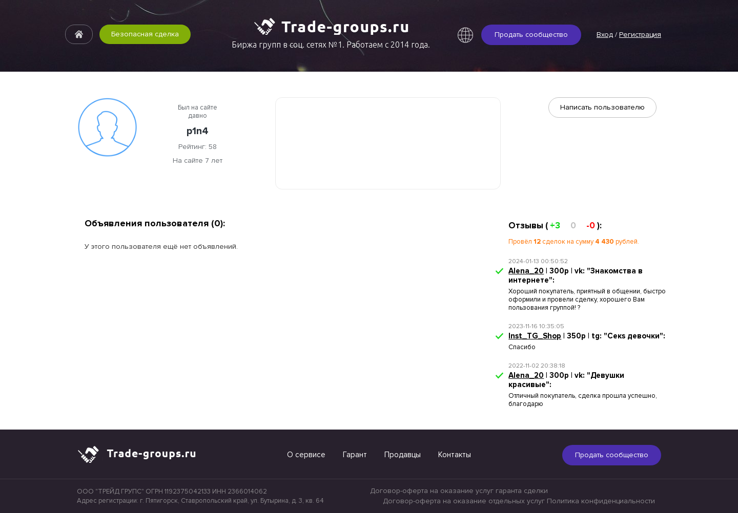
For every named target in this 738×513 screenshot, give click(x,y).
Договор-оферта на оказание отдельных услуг (464, 501)
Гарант (355, 454)
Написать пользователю (602, 107)
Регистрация (640, 34)
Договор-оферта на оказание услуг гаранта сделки (459, 490)
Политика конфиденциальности (601, 501)
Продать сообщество (531, 34)
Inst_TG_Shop (534, 335)
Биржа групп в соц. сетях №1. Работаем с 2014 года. (331, 44)
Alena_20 (526, 270)
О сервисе (306, 454)
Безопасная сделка (145, 34)
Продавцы (402, 454)
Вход (605, 34)
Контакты (454, 454)
